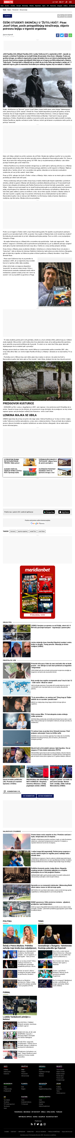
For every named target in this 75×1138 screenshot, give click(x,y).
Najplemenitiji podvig (45, 1089)
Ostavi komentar (45, 796)
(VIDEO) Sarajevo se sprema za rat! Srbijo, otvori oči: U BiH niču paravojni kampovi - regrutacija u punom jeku (51, 626)
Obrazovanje (23, 10)
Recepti (19, 6)
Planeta (31, 6)
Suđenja (41, 1074)
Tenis (40, 921)
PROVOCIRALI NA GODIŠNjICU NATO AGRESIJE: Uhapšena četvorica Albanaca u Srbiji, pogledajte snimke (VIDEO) (37, 783)
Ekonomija (25, 6)
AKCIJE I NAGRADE (41, 1131)
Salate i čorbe (60, 1071)
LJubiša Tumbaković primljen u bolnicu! (16, 1018)
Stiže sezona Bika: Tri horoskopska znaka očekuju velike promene (49, 715)
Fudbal (6, 992)
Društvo (7, 6)
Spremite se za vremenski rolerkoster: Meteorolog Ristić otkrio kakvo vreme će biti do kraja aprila (51, 886)
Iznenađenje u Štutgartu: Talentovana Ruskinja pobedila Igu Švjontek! (55, 947)
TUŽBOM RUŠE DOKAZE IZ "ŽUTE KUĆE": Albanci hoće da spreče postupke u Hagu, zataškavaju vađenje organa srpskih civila (48, 463)
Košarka (59, 1089)
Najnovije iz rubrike (12, 831)
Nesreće (41, 1076)
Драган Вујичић (8, 34)
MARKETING (30, 1131)
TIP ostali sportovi (9, 1104)
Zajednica (42, 1102)
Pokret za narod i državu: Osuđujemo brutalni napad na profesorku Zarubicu (26, 972)
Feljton (9, 10)
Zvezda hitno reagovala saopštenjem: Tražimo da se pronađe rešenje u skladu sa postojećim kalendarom (27, 1044)
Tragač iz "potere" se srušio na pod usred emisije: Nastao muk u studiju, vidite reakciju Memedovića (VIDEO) (61, 783)
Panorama (53, 6)
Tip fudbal (7, 1100)
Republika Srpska (25, 1117)
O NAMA (6, 1131)
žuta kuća (12, 531)
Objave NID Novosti (67, 1131)
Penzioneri (15, 10)
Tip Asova (7, 1106)
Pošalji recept (60, 1080)
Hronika (13, 6)
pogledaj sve (37, 615)
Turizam (59, 1112)
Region (23, 1089)
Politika (7, 921)
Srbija (43, 1112)
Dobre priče (7, 1071)
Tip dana (6, 1102)
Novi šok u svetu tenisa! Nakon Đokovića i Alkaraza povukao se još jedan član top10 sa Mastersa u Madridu (62, 953)
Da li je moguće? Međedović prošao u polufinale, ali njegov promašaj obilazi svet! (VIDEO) (62, 983)
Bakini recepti (60, 1074)
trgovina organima (22, 531)
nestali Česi (33, 531)
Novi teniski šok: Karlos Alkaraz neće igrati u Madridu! (61, 962)
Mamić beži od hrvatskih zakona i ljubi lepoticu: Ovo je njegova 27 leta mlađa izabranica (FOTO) (50, 749)
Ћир (56, 2)
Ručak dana (60, 1076)
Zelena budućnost (44, 1106)
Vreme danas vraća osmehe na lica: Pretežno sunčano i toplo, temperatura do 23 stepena (51, 836)
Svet (22, 1087)
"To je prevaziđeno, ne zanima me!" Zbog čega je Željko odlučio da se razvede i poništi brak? (51, 698)
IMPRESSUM (21, 1131)
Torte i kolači (60, 1069)
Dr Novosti (72, 6)
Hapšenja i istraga (44, 1071)
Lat (53, 2)
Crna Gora (51, 1112)
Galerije (41, 1117)
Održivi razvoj (44, 1097)
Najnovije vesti (52, 1117)
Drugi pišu (7, 622)
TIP (48, 6)
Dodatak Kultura (26, 1102)
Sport (43, 6)
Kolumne (6, 1074)
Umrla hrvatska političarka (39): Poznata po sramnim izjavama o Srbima (12, 782)
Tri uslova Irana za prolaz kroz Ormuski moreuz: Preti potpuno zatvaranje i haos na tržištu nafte (50, 732)
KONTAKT (13, 1131)
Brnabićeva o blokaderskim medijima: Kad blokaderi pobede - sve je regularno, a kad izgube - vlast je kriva (27, 953)
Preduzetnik (7, 1091)
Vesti (2, 6)
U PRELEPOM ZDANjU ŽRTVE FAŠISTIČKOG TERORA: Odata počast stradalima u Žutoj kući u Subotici (12, 463)
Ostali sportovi (60, 1093)
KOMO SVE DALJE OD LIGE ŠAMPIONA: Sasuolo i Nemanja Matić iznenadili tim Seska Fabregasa (27, 1034)
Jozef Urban (41, 531)
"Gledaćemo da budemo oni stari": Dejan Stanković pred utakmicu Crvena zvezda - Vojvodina (27, 1054)
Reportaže (38, 6)
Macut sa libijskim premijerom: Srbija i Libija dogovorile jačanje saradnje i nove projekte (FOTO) (27, 983)
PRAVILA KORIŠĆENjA (54, 1131)
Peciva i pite (60, 1078)
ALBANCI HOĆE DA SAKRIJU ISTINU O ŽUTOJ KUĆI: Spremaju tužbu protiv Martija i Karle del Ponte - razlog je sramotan (13, 472)
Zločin (40, 1069)
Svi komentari (29, 796)
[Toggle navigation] (70, 2)
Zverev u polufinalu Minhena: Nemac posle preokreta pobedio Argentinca (60, 973)
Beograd (59, 6)
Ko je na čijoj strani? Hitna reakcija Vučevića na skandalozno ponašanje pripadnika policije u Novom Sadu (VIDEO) (27, 963)
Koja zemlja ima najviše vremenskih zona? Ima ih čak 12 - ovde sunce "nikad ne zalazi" (51, 681)
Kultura (66, 6)
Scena (35, 1117)
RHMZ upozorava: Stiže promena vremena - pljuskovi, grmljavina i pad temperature (50, 903)
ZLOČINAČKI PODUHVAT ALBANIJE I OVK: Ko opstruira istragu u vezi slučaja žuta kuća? (47, 471)
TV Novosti (24, 1104)
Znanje (41, 1104)
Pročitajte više (9, 660)
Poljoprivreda (8, 1089)
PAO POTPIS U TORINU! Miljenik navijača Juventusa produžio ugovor (27, 1024)
